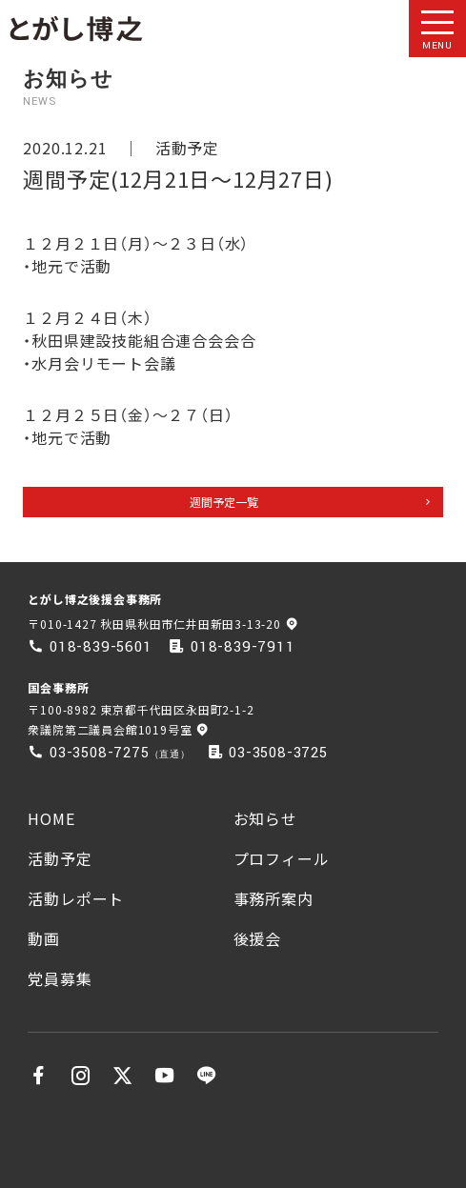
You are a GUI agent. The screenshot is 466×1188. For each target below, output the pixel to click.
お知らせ (265, 818)
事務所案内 (273, 898)
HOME (51, 818)
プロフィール (281, 858)
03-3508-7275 (100, 752)
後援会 (257, 938)
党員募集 (59, 978)
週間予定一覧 (224, 501)
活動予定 (187, 147)
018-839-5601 (101, 646)
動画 (44, 938)
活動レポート (76, 898)
